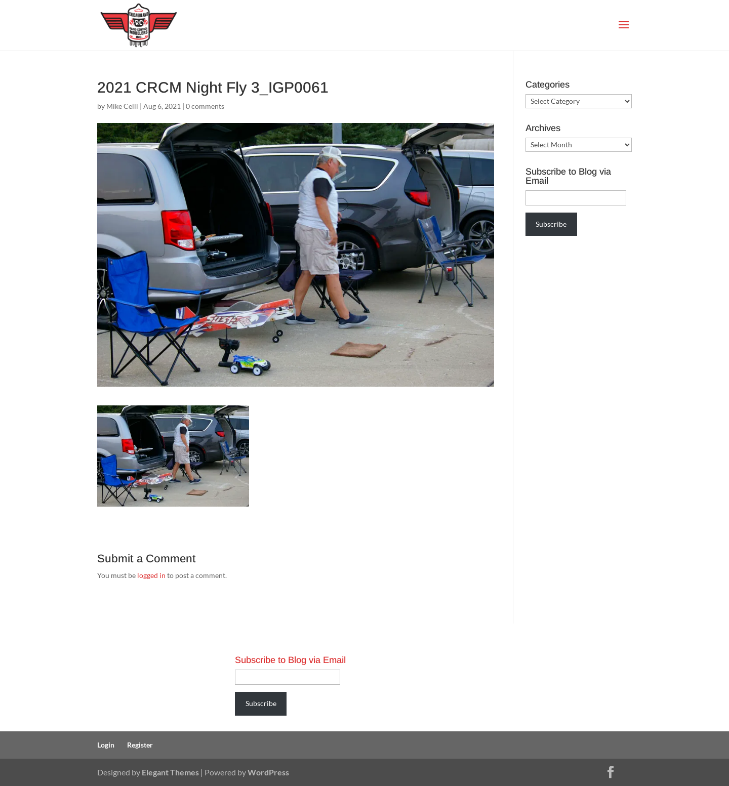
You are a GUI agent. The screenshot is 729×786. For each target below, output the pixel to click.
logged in (151, 575)
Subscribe (551, 224)
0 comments (205, 106)
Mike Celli (122, 106)
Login (105, 744)
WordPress (268, 772)
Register (140, 744)
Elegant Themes (170, 772)
